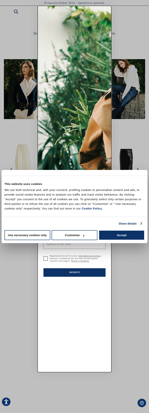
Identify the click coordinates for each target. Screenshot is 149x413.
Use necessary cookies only (27, 235)
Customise (74, 235)
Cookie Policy (92, 208)
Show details (128, 223)
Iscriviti (74, 272)
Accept (121, 235)
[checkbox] (45, 258)
